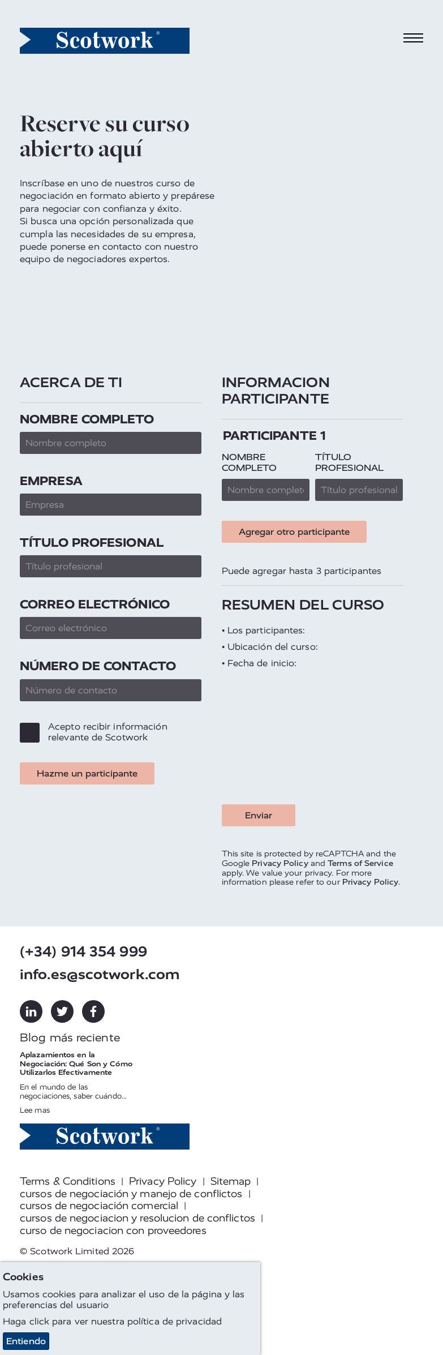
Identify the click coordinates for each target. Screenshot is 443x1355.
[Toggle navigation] (413, 38)
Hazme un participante (87, 773)
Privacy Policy (280, 863)
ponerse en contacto (96, 246)
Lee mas (35, 1110)
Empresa (51, 481)
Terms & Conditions (67, 1181)
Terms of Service (360, 863)
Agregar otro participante (294, 531)
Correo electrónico (95, 604)
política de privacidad (174, 1321)
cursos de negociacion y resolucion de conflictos (137, 1218)
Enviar (258, 815)
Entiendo (26, 1341)
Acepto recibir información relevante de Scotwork (107, 732)
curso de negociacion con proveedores (113, 1230)
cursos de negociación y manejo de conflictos (131, 1193)
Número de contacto (98, 666)
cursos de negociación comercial (99, 1205)
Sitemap (230, 1181)
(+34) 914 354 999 (83, 952)
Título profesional (92, 542)
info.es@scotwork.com (100, 974)
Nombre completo (87, 419)
